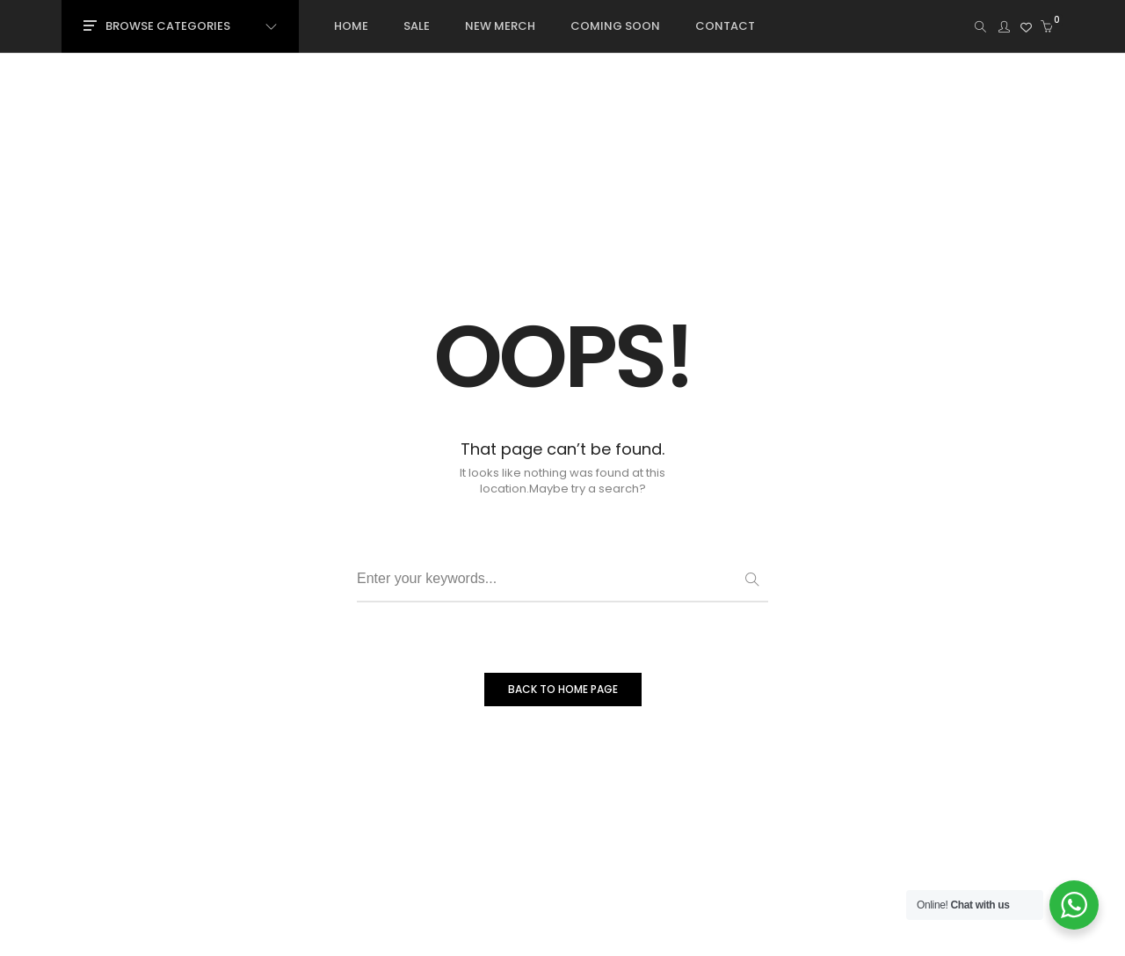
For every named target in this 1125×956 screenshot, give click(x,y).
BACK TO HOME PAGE (563, 689)
